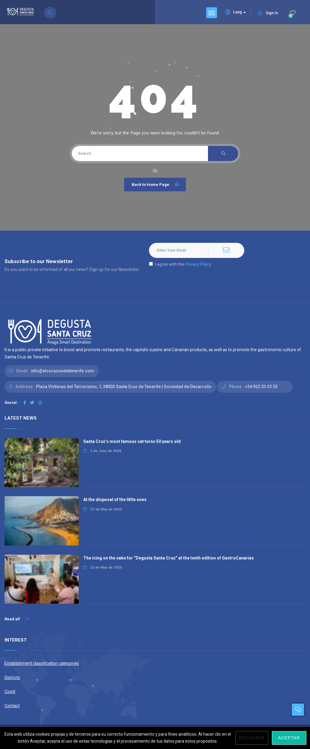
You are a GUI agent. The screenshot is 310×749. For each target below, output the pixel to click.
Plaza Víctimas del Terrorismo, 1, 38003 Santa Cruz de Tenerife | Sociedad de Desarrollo (124, 386)
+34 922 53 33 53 (261, 386)
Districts (12, 677)
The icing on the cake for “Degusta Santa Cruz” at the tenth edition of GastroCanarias (168, 558)
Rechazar (252, 737)
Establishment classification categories (42, 663)
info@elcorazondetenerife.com (62, 370)
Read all (16, 619)
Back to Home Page (156, 184)
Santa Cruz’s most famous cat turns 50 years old (132, 441)
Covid (10, 691)
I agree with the (180, 264)
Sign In (268, 13)
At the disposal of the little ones (115, 499)
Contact (12, 705)
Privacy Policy (198, 264)
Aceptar (289, 737)
